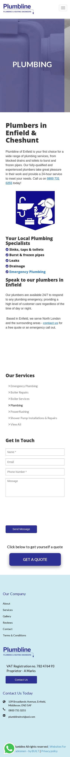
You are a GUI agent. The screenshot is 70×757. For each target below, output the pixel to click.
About (6, 603)
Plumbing (16, 405)
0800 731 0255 (17, 710)
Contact (8, 629)
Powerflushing (19, 411)
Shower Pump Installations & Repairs (33, 418)
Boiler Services (19, 398)
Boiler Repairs (19, 392)
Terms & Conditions (14, 635)
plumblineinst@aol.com (21, 716)
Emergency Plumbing (27, 271)
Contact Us (21, 679)
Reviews (8, 622)
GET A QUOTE (35, 559)
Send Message (21, 529)
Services (8, 609)
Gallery (7, 616)
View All (15, 424)
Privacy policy (49, 751)
